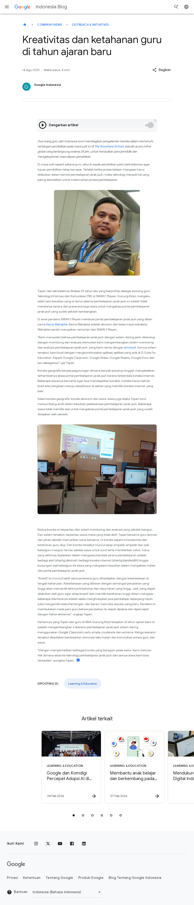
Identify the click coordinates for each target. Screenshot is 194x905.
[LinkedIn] (84, 843)
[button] (162, 70)
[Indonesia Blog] (25, 24)
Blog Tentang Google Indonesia (135, 878)
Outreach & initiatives (90, 25)
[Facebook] (72, 843)
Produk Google (91, 878)
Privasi (12, 878)
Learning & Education (82, 683)
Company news (49, 25)
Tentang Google (59, 878)
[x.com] (48, 843)
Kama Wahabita (56, 324)
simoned (130, 347)
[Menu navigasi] (7, 7)
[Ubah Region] (67, 892)
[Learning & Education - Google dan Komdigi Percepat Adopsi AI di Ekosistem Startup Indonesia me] (65, 767)
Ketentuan (32, 878)
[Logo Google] (16, 864)
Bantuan (17, 892)
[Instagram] (36, 843)
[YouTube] (60, 843)
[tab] (73, 815)
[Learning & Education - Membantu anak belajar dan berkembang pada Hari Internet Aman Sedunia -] (128, 767)
